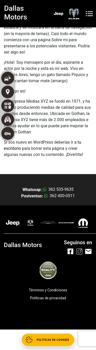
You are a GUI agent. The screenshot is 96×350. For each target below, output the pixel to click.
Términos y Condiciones (48, 290)
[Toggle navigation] (89, 13)
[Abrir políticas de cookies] (48, 340)
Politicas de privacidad (48, 298)
